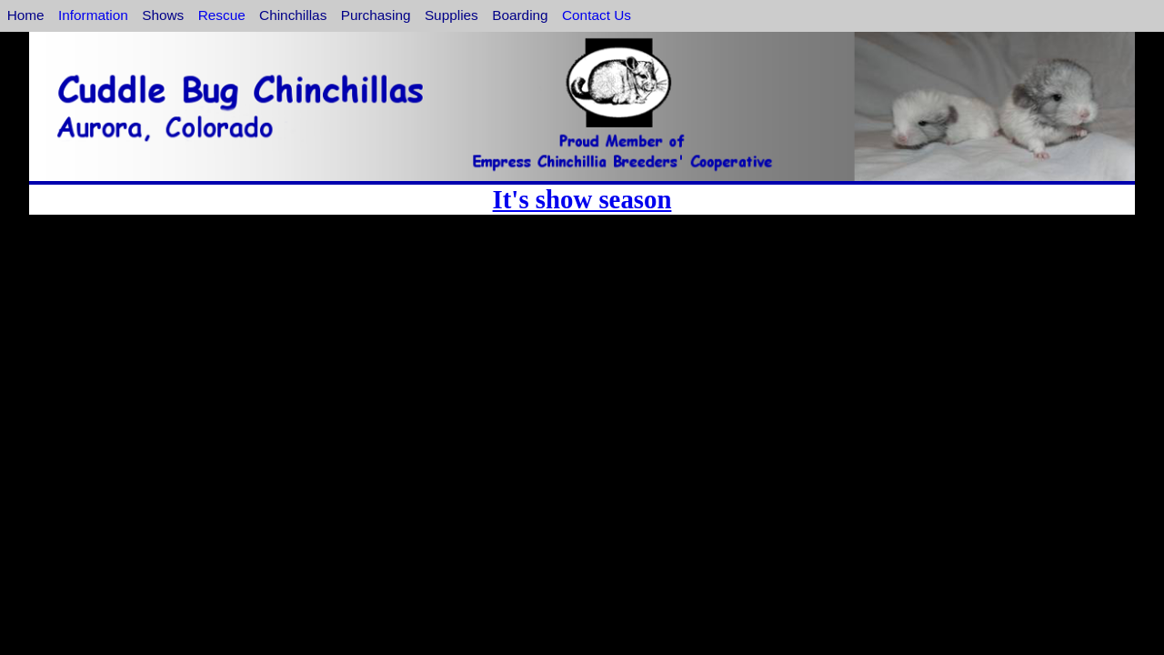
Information (93, 15)
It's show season (582, 199)
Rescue (222, 15)
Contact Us (596, 15)
